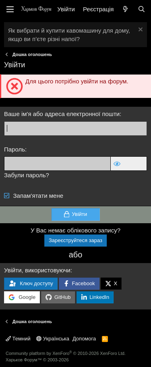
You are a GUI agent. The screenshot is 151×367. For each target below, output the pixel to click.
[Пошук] (141, 9)
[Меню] (10, 9)
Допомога (84, 339)
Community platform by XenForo (66, 353)
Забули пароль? (26, 175)
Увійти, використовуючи (37, 270)
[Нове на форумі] (125, 9)
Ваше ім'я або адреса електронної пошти (62, 113)
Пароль (14, 149)
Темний (18, 339)
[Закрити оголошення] (139, 30)
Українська (52, 339)
